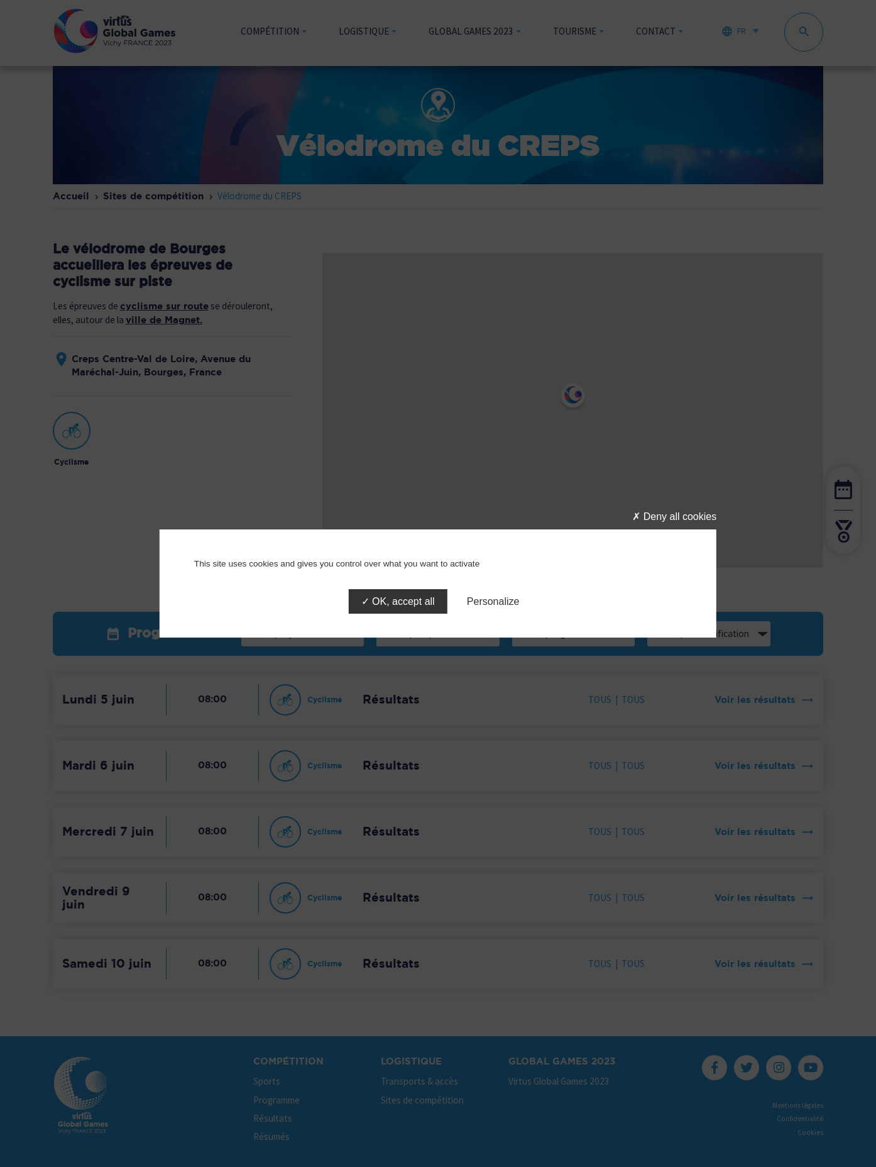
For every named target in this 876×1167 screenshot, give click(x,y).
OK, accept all (398, 601)
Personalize (493, 601)
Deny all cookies (674, 516)
